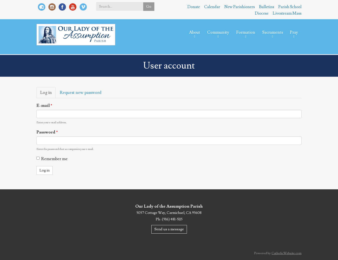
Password (47, 132)
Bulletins (266, 7)
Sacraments (272, 32)
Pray (294, 32)
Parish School (290, 7)
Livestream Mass (287, 13)
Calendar (212, 7)
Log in (48, 94)
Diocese (261, 13)
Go (148, 6)
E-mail (44, 105)
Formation (245, 32)
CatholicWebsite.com (287, 253)
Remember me (52, 159)
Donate (193, 7)
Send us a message (169, 229)
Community (218, 32)
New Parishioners (239, 7)
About (194, 32)
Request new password (80, 92)
